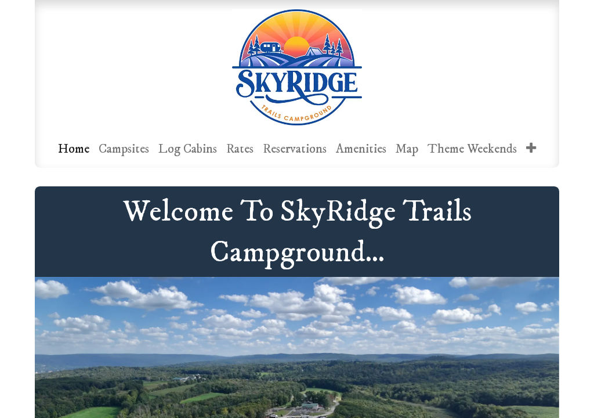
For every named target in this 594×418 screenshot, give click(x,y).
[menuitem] (73, 149)
